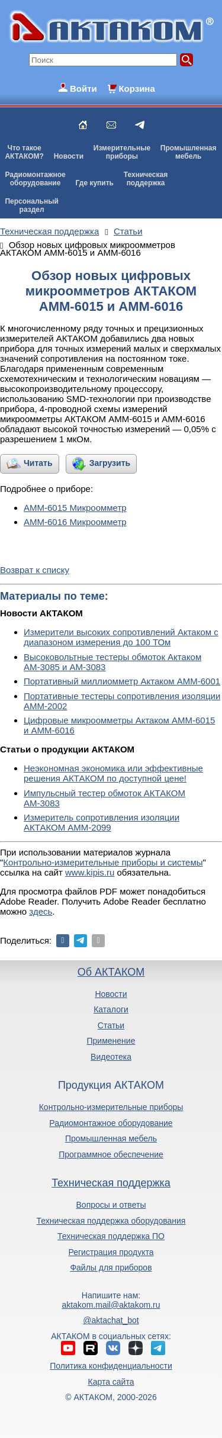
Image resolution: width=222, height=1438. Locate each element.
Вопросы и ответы (111, 1204)
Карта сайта (111, 1381)
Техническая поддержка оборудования (111, 1220)
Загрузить (109, 463)
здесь (40, 911)
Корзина (136, 88)
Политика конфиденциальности (111, 1366)
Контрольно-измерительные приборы (111, 1107)
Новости (68, 156)
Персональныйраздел (31, 205)
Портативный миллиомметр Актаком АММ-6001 (122, 681)
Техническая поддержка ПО (111, 1236)
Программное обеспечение (111, 1154)
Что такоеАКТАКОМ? (24, 152)
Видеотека (111, 1056)
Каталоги (111, 1009)
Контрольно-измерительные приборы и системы (102, 862)
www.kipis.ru (89, 872)
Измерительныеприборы (122, 152)
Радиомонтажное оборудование (110, 1123)
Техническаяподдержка (146, 178)
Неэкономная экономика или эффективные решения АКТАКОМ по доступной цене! (113, 773)
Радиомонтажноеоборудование (35, 178)
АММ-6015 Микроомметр (75, 508)
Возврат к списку (34, 570)
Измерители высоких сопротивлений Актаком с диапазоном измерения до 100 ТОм (121, 637)
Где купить (94, 183)
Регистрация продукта (110, 1252)
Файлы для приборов (111, 1267)
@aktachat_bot (111, 1320)
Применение (111, 1040)
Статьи (111, 1025)
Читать (38, 463)
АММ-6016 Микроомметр (75, 522)
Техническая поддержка (111, 1183)
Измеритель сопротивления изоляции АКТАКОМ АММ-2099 (101, 822)
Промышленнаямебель (188, 152)
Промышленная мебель (111, 1138)
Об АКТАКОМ (111, 972)
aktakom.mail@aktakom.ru (111, 1305)
